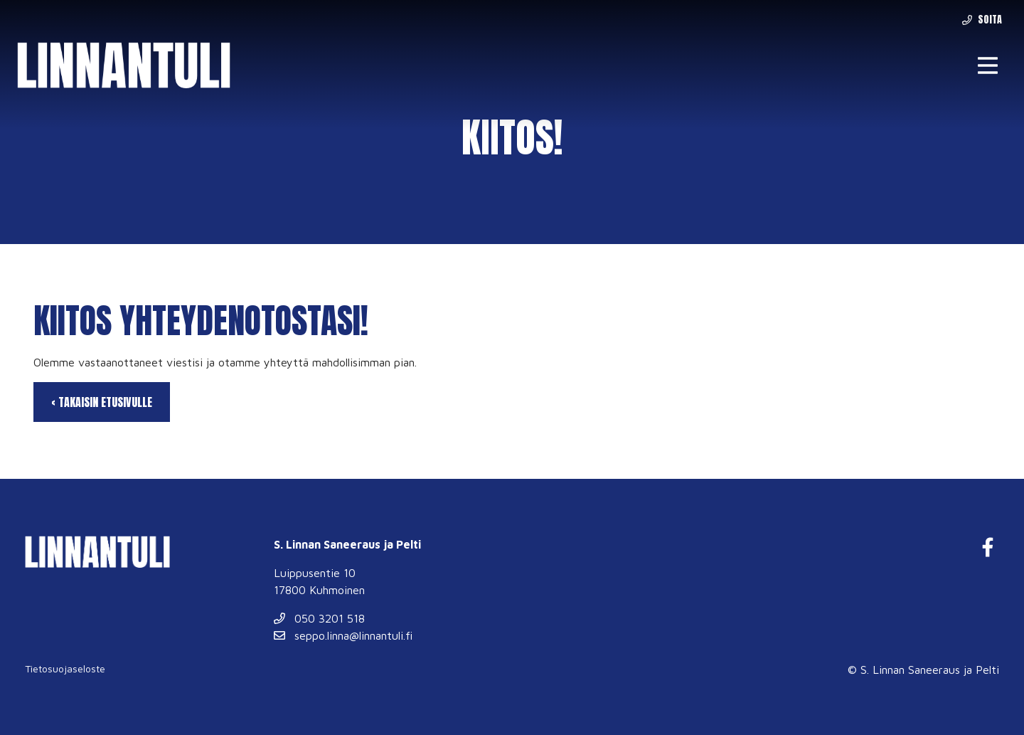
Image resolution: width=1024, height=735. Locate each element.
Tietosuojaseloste (65, 668)
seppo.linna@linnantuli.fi (343, 635)
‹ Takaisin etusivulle (101, 402)
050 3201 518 (319, 618)
